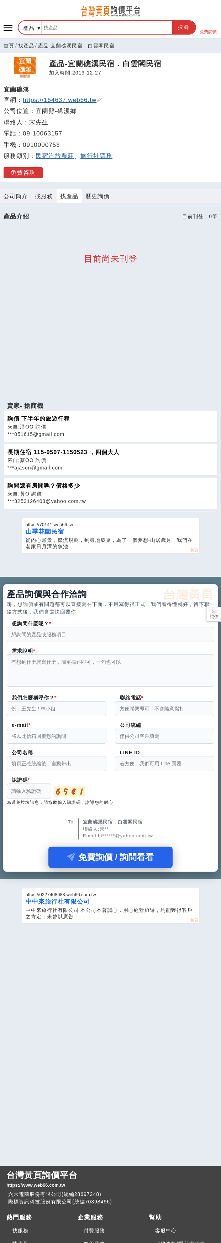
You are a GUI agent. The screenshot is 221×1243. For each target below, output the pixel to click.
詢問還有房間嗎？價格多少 (43, 486)
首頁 (9, 45)
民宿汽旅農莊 (55, 156)
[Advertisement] (110, 352)
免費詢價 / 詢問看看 (110, 861)
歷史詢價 (97, 196)
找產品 (26, 45)
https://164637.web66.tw (62, 100)
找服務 (44, 196)
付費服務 (94, 1230)
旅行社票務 (96, 156)
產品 (29, 28)
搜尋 (184, 27)
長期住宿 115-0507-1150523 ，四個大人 (63, 452)
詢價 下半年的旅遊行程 (38, 419)
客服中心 (166, 1230)
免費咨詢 (23, 172)
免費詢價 (208, 27)
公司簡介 (16, 196)
